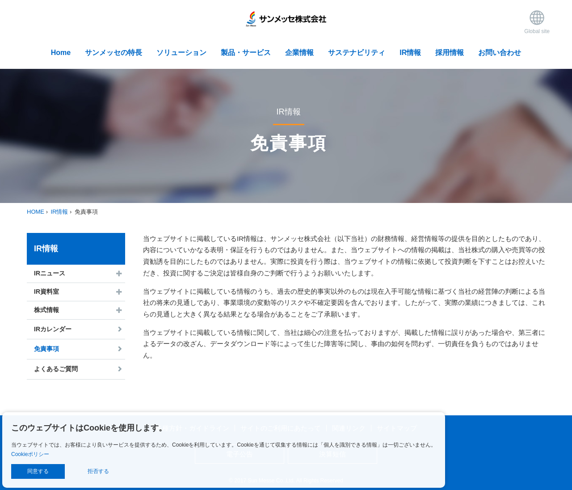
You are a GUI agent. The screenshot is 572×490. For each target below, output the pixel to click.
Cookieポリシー (30, 454)
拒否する (98, 471)
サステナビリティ (356, 52)
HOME (35, 211)
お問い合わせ (499, 52)
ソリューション (181, 52)
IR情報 (410, 52)
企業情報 (299, 52)
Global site (537, 21)
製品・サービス (246, 52)
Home (61, 52)
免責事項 (46, 348)
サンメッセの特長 (113, 52)
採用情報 (449, 52)
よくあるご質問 (56, 368)
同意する (38, 471)
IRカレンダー (53, 329)
